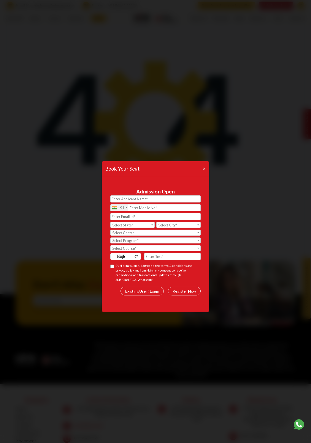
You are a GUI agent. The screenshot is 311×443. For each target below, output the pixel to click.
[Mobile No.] (155, 198)
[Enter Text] (172, 247)
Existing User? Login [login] (142, 282)
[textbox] (132, 216)
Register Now (184, 282)
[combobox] (119, 198)
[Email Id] (155, 207)
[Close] (204, 159)
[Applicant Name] (155, 189)
